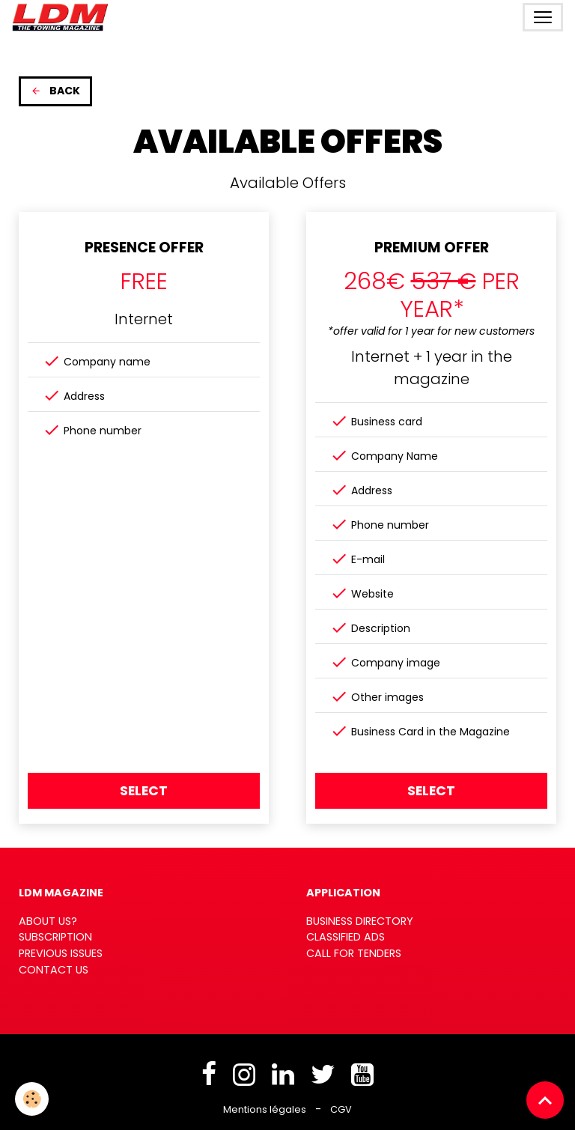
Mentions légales (264, 1109)
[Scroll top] (545, 1100)
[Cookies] (32, 1099)
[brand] (63, 17)
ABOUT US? (48, 921)
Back (55, 90)
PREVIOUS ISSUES (61, 953)
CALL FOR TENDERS (353, 953)
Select (144, 791)
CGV (341, 1109)
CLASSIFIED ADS (345, 936)
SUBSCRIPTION (55, 936)
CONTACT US (53, 969)
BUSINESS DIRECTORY (359, 921)
